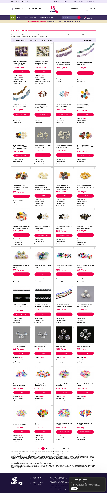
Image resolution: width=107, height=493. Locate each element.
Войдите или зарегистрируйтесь (37, 21)
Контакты (90, 1)
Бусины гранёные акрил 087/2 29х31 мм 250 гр (20, 345)
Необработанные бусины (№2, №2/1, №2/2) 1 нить (63, 63)
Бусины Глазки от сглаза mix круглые (85, 266)
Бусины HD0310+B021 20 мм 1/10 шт (42, 266)
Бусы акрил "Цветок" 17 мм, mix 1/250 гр (64, 424)
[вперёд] (69, 448)
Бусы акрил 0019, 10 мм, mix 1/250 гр (85, 384)
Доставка (72, 1)
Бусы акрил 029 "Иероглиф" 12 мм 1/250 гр (42, 227)
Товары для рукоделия (46, 17)
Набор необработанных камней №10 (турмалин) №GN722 (41, 63)
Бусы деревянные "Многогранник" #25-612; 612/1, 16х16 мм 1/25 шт (20, 147)
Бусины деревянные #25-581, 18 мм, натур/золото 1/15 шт (85, 187)
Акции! (64, 1)
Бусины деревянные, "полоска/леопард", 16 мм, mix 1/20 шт (21, 187)
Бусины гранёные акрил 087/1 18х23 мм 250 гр (41, 345)
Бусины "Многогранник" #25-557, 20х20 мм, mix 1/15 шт (21, 227)
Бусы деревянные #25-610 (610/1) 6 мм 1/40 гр (63, 105)
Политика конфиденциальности (56, 487)
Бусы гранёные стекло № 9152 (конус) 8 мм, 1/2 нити (42, 305)
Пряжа (19, 17)
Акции (13, 17)
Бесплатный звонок (37, 8)
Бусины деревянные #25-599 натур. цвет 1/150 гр (64, 146)
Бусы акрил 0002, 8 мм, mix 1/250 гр (42, 423)
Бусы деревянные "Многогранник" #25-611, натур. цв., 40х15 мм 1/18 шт (42, 187)
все (64, 448)
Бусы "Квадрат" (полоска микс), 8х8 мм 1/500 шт (41, 384)
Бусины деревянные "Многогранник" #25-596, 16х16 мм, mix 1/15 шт (63, 187)
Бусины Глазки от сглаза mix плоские (64, 266)
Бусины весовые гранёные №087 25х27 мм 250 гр (85, 345)
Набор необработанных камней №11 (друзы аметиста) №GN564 (20, 63)
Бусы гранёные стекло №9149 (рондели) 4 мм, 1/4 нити (20, 306)
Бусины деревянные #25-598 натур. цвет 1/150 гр (42, 146)
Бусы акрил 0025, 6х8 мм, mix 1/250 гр (63, 384)
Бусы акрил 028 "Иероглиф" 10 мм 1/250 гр (64, 227)
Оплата (81, 1)
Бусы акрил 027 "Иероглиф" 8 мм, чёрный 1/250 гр (85, 227)
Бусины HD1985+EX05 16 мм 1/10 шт (21, 266)
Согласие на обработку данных (94, 485)
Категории (16, 40)
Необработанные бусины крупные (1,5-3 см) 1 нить (20, 105)
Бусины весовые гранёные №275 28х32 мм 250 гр (64, 345)
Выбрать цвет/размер (64, 73)
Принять (74, 488)
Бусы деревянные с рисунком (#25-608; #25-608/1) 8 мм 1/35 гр (41, 106)
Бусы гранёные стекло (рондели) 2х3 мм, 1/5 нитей (64, 305)
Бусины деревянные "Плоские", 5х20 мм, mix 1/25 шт (85, 147)
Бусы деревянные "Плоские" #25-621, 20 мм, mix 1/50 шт (84, 106)
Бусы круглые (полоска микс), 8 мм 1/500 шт (20, 384)
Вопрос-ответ (25, 1)
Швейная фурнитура (30, 17)
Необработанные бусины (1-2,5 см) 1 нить (85, 63)
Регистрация (18, 1)
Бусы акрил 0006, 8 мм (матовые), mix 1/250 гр (20, 423)
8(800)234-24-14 (36, 10)
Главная (12, 1)
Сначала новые (88, 40)
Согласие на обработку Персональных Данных (59, 489)
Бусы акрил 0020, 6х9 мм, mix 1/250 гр (84, 424)
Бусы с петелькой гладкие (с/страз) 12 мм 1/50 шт (84, 305)
